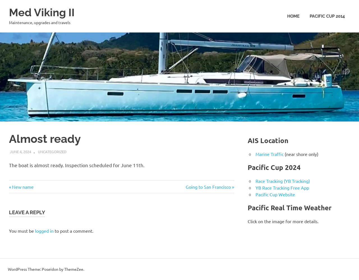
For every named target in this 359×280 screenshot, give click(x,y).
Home (293, 16)
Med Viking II (42, 12)
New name (23, 187)
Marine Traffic (270, 154)
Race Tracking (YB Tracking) (283, 181)
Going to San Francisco (208, 187)
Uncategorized (52, 151)
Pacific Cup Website (275, 194)
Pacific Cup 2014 (327, 16)
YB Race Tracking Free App (282, 187)
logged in (44, 231)
